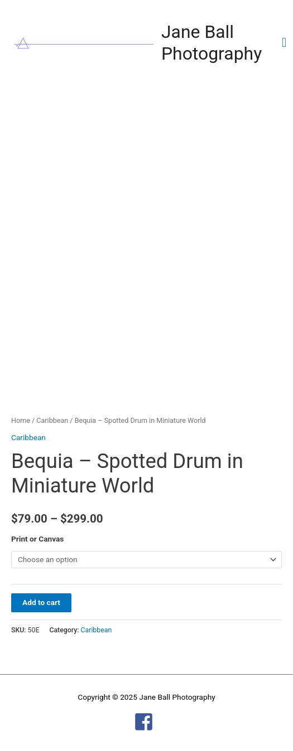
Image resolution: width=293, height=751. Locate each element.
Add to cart (41, 602)
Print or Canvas (37, 538)
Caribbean (52, 420)
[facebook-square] (147, 722)
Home (20, 420)
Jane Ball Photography (211, 42)
